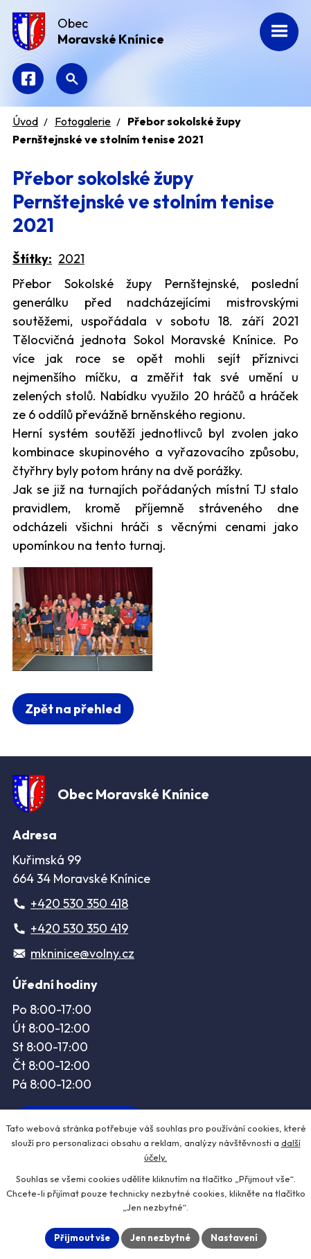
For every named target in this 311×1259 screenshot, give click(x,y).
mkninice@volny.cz (82, 953)
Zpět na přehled (73, 709)
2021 (71, 259)
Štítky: (32, 259)
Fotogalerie (83, 121)
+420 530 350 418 (79, 903)
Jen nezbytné (160, 1237)
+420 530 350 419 (79, 928)
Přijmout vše (82, 1237)
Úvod (25, 121)
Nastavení (234, 1237)
